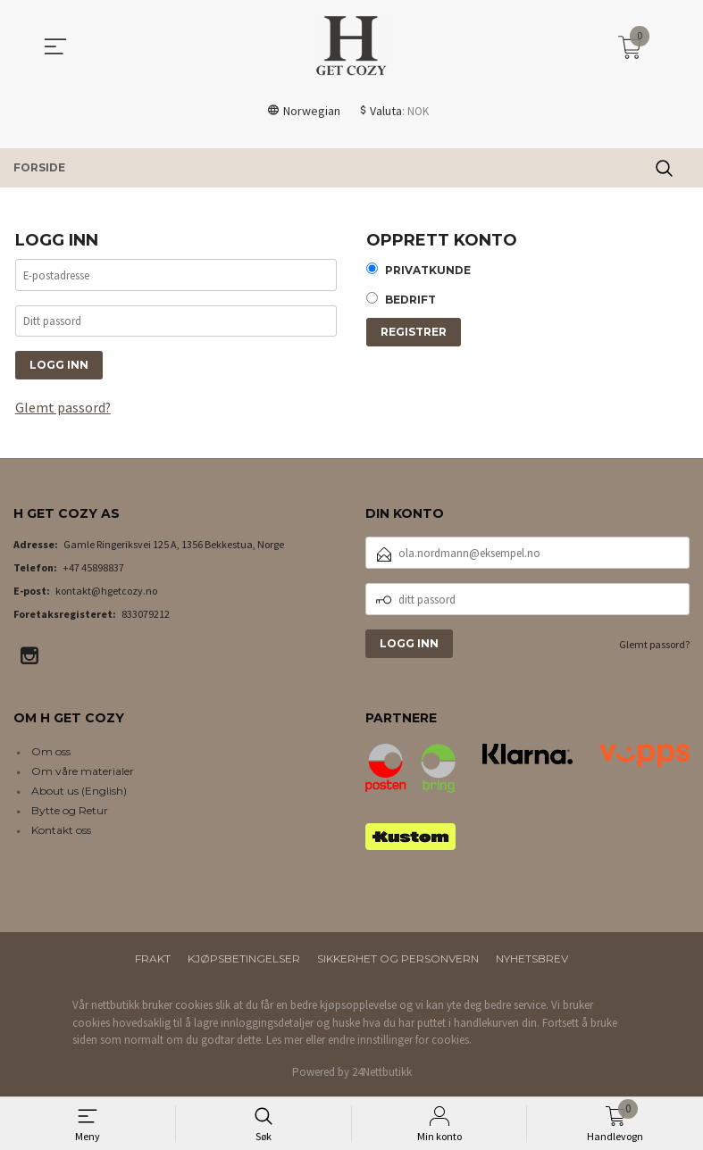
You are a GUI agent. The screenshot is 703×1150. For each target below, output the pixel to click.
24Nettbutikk (382, 1072)
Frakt (153, 960)
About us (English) (79, 792)
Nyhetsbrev (532, 960)
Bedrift (410, 301)
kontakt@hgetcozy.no (106, 592)
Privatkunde (428, 271)
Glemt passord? (63, 409)
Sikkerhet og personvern (398, 960)
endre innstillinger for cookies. (400, 1041)
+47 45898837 (93, 569)
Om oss (51, 753)
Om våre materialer (82, 772)
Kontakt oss (61, 831)
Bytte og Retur (69, 812)
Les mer (284, 1041)
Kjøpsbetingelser (244, 960)
